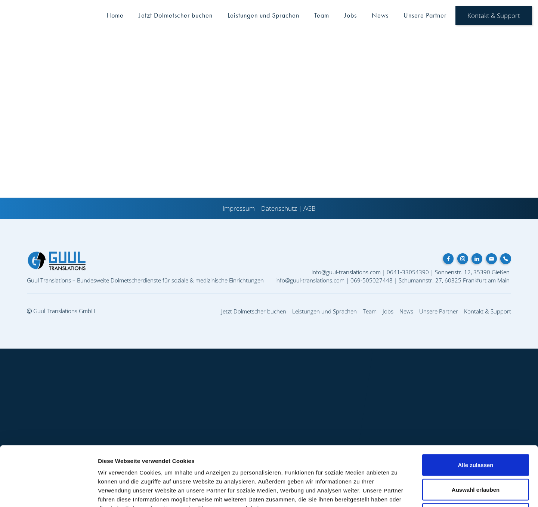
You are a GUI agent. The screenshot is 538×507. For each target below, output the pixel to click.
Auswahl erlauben (476, 433)
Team (321, 15)
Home (115, 15)
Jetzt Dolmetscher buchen (176, 15)
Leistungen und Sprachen (263, 15)
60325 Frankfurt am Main (477, 280)
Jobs (350, 15)
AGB (309, 208)
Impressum (239, 208)
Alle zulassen (475, 409)
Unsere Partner (425, 15)
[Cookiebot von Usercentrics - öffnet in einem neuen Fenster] (48, 492)
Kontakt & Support (493, 15)
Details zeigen (397, 492)
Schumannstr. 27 (420, 280)
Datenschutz (279, 208)
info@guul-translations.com (346, 272)
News (380, 15)
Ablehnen (475, 458)
